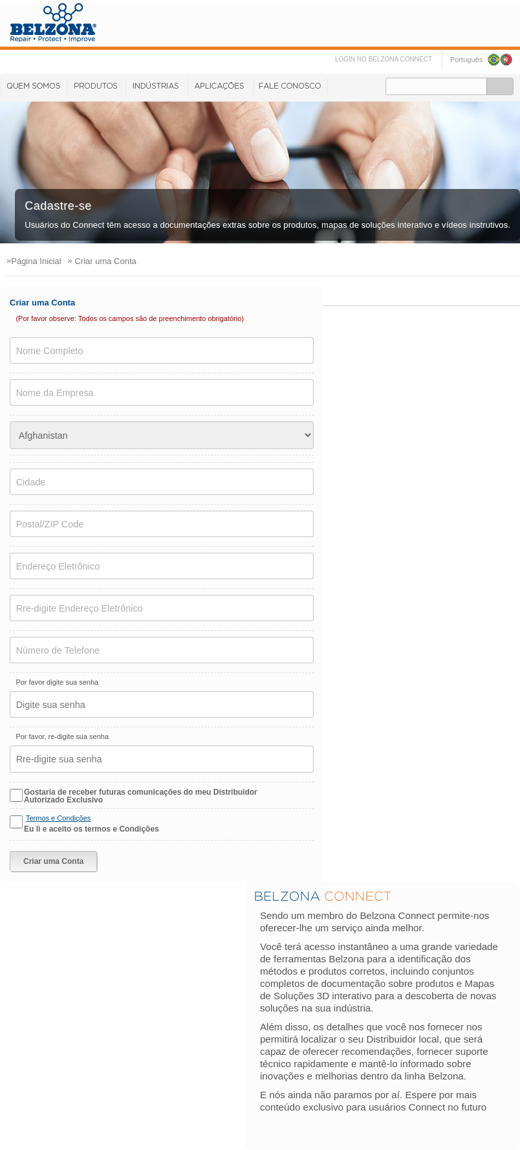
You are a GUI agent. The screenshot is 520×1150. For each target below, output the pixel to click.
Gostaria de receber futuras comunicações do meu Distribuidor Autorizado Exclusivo (140, 796)
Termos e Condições (58, 818)
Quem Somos (33, 86)
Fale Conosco (289, 86)
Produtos (95, 86)
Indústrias (156, 86)
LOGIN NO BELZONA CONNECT (383, 59)
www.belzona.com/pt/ (53, 22)
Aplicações (219, 86)
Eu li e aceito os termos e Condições (91, 829)
